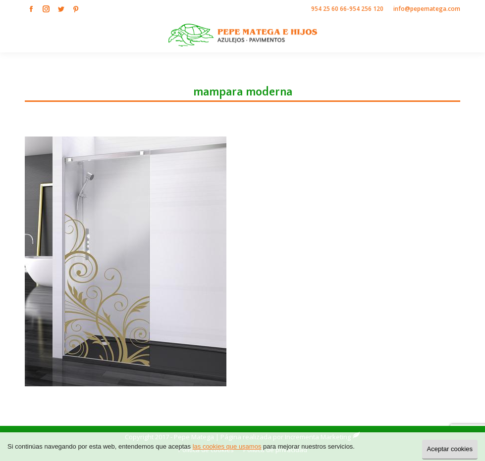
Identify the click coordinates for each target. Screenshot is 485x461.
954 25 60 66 (329, 8)
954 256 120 (366, 8)
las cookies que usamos (227, 446)
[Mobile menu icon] (469, 35)
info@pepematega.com (426, 8)
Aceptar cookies (450, 449)
